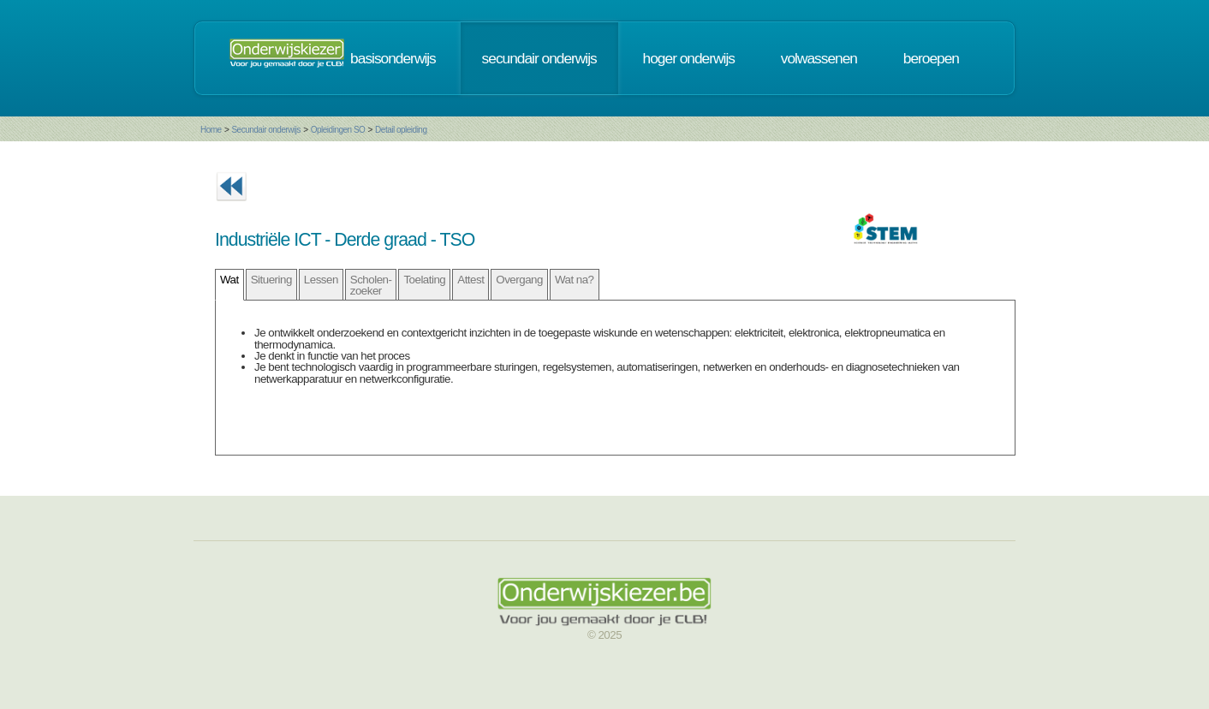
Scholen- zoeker (371, 285)
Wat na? (574, 279)
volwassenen (819, 58)
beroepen (931, 58)
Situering (271, 279)
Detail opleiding (400, 129)
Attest (470, 279)
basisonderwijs (393, 58)
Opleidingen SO (338, 129)
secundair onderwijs (539, 58)
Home (211, 129)
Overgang (519, 279)
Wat (229, 279)
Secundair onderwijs (266, 129)
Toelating (424, 279)
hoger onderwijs (689, 58)
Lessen (321, 279)
